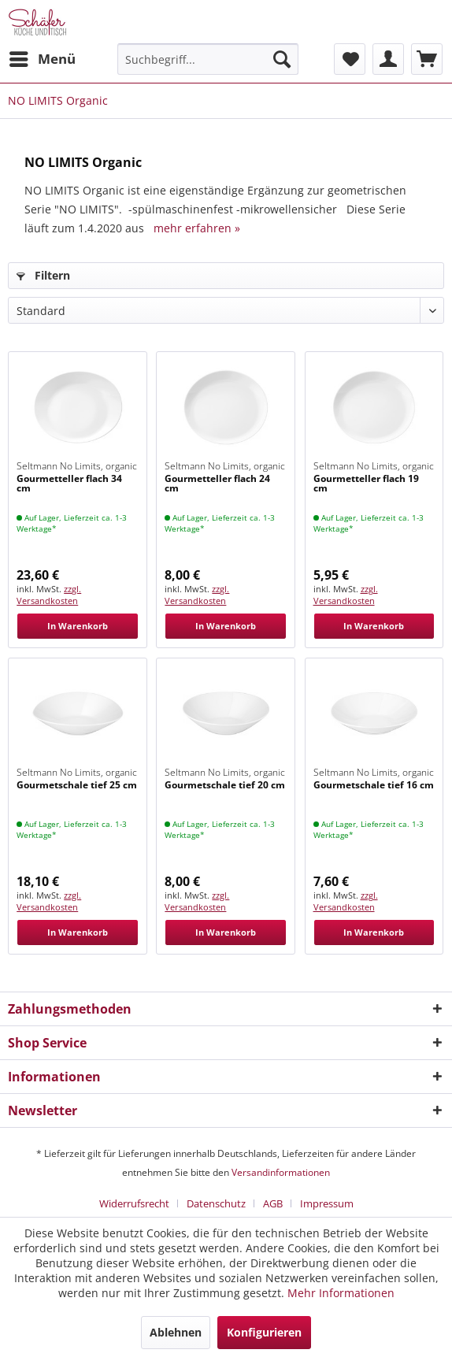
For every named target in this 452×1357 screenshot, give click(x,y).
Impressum (327, 1203)
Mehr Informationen (341, 1292)
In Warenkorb (77, 626)
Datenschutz (216, 1203)
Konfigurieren (264, 1332)
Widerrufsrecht (134, 1203)
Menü (42, 57)
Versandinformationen (281, 1172)
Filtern (43, 275)
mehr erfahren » (197, 228)
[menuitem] (41, 59)
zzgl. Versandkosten (49, 594)
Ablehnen (176, 1332)
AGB (273, 1203)
